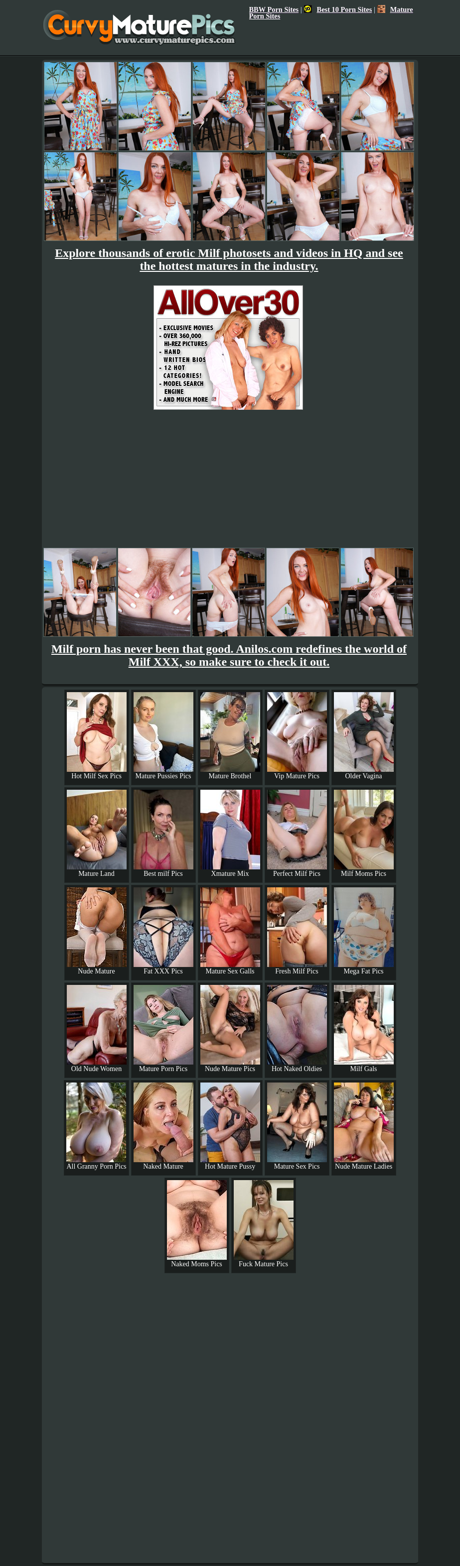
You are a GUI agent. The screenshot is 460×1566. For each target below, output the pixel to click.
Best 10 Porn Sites (338, 9)
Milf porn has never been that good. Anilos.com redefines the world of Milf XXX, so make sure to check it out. (229, 655)
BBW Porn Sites (274, 9)
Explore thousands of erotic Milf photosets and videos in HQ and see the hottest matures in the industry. (229, 259)
